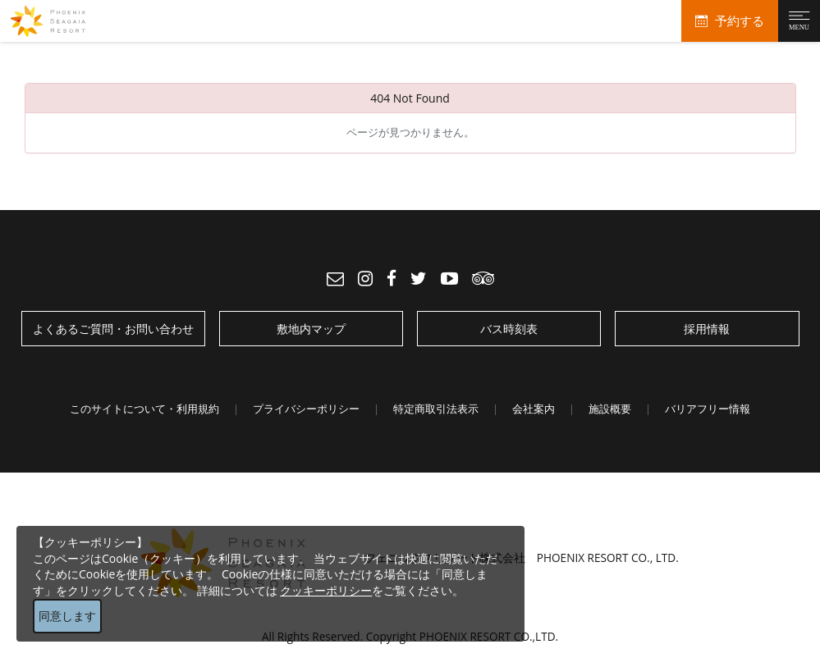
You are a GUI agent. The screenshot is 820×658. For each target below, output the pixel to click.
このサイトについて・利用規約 (144, 408)
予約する (739, 21)
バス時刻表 (509, 328)
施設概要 (610, 408)
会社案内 (533, 408)
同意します (67, 616)
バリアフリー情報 (707, 408)
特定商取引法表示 (436, 408)
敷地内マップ (311, 328)
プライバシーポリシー (306, 408)
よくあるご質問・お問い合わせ (113, 328)
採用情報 (707, 328)
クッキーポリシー (326, 590)
